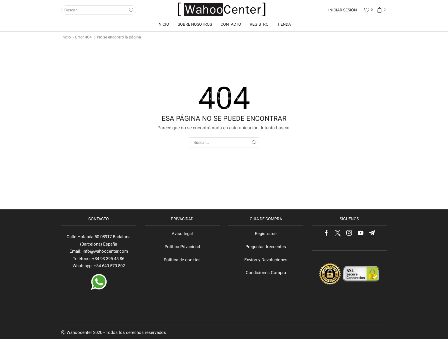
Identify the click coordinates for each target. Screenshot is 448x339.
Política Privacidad (182, 246)
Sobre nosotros (195, 24)
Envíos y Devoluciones (265, 259)
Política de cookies (182, 259)
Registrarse (266, 233)
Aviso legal (182, 233)
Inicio (163, 24)
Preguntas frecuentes (265, 246)
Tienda (284, 24)
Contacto (231, 24)
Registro (259, 24)
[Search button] (131, 10)
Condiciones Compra (266, 272)
